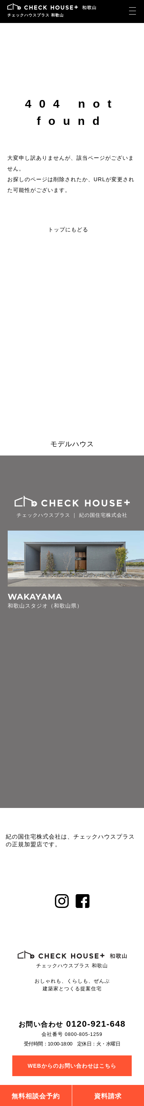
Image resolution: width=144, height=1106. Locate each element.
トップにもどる (68, 229)
